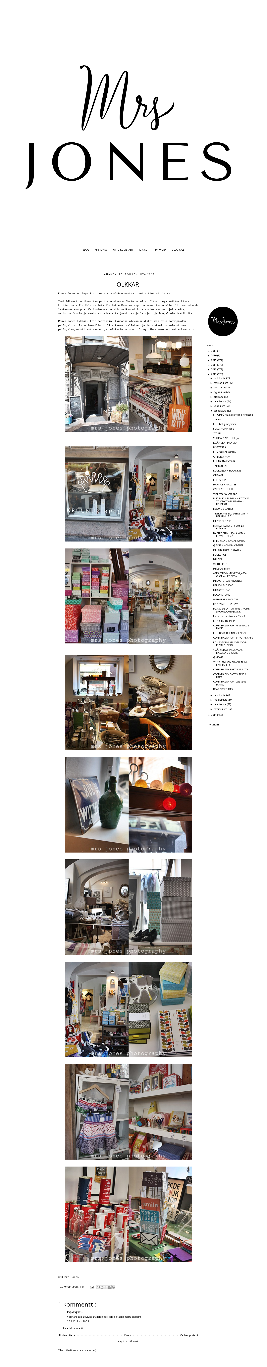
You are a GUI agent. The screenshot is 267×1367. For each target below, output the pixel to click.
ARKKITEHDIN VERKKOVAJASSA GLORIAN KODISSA (230, 575)
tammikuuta (221, 709)
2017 (214, 351)
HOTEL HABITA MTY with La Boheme (228, 527)
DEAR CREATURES (223, 689)
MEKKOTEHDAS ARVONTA (227, 580)
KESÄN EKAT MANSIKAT (226, 442)
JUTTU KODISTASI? (123, 249)
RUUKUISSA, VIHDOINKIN (227, 470)
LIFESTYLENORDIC (223, 585)
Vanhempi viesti (189, 1335)
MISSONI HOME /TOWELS (227, 550)
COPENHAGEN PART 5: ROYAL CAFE (233, 637)
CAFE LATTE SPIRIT (223, 489)
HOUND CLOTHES (223, 508)
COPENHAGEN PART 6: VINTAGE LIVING (231, 627)
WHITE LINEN (220, 564)
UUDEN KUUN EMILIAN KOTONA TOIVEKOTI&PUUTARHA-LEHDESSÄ (231, 501)
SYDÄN (217, 433)
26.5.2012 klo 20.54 (78, 1321)
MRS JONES (101, 249)
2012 (214, 374)
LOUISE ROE (219, 554)
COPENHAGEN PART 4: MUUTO (230, 669)
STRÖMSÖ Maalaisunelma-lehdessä (233, 414)
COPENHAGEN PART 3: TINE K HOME (229, 676)
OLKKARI (218, 475)
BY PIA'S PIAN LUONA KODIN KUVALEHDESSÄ (229, 535)
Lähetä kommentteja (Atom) (80, 1350)
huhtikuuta (220, 695)
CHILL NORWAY (222, 456)
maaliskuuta (221, 699)
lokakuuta (219, 387)
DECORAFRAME (221, 594)
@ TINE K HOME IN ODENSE (228, 545)
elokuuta (219, 397)
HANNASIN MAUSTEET (225, 484)
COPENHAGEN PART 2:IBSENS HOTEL (229, 683)
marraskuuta (221, 383)
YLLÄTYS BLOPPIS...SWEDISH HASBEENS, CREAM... (228, 651)
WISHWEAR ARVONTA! (225, 599)
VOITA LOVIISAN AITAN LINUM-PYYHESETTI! (230, 663)
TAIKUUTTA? (220, 466)
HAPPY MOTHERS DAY (225, 604)
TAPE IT (217, 419)
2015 (214, 360)
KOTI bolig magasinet (225, 424)
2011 (214, 715)
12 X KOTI (144, 249)
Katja (70, 1312)
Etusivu (128, 1335)
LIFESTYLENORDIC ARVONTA (229, 541)
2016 (214, 355)
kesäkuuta (220, 406)
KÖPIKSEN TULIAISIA (224, 621)
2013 (214, 369)
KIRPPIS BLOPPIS (222, 521)
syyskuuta (219, 392)
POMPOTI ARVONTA (224, 452)
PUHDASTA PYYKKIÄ (224, 461)
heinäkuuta (220, 401)
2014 (214, 365)
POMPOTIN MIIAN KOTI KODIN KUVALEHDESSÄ (230, 644)
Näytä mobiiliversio (128, 1341)
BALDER (217, 559)
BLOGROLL (178, 249)
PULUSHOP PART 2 (223, 428)
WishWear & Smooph (225, 494)
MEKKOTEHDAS (221, 590)
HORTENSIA (219, 447)
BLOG (85, 249)
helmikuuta (220, 704)
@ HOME (218, 657)
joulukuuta (220, 378)
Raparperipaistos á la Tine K (229, 616)
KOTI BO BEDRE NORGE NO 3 (229, 633)
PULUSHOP (219, 480)
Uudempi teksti (67, 1335)
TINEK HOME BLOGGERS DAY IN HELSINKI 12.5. (230, 515)
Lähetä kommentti (73, 1328)
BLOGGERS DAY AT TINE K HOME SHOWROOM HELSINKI (231, 610)
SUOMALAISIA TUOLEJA (226, 438)
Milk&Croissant (221, 568)
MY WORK (160, 249)
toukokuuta (220, 410)
